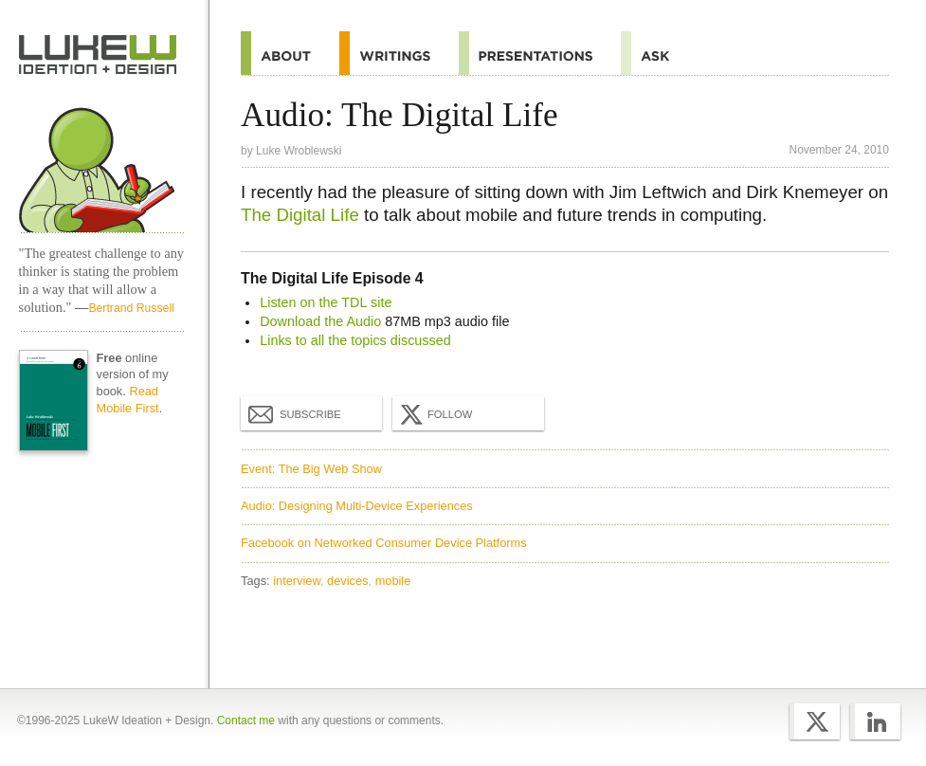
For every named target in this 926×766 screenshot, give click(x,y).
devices (347, 581)
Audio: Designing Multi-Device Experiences (357, 506)
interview (296, 581)
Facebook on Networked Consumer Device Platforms (384, 543)
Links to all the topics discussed (355, 340)
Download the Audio (320, 321)
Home (98, 55)
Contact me (246, 720)
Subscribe (294, 413)
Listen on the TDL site (325, 302)
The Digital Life (300, 215)
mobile (393, 581)
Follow (434, 414)
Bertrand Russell (130, 308)
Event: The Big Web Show (311, 469)
